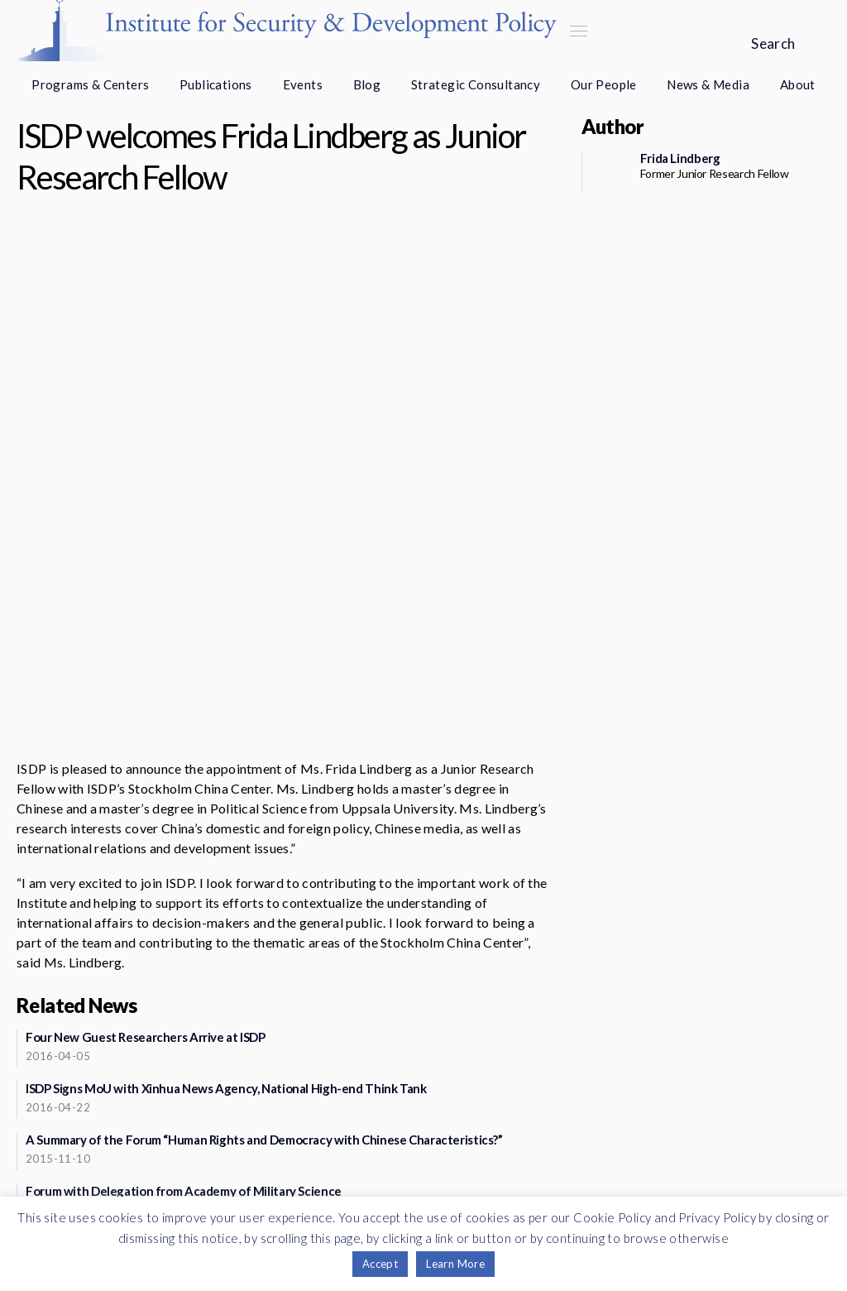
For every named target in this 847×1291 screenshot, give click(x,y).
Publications (215, 84)
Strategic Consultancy (475, 84)
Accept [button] (380, 1263)
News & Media (708, 84)
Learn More (455, 1263)
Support (200, 1159)
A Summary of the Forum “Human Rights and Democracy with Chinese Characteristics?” (264, 907)
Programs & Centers (90, 84)
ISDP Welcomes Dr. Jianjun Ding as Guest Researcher (169, 1009)
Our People (604, 84)
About (798, 84)
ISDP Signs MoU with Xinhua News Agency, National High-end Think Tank (226, 855)
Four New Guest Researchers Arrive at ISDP (146, 804)
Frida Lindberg (680, 158)
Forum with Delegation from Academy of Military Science (184, 958)
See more (276, 1073)
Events (303, 84)
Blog (367, 84)
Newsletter (200, 1119)
